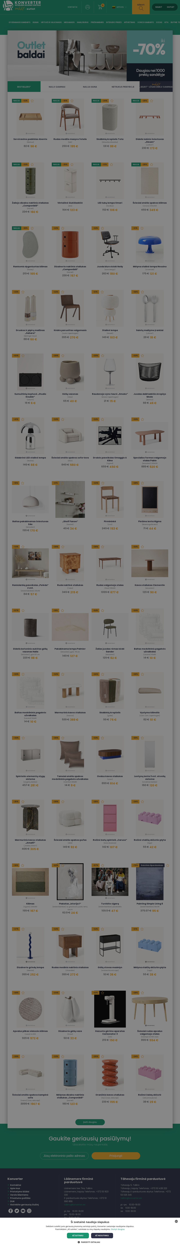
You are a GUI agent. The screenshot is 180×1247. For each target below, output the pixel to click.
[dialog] (90, 623)
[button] (90, 1242)
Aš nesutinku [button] (102, 1235)
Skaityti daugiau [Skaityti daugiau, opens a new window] (118, 1229)
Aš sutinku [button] (77, 1235)
